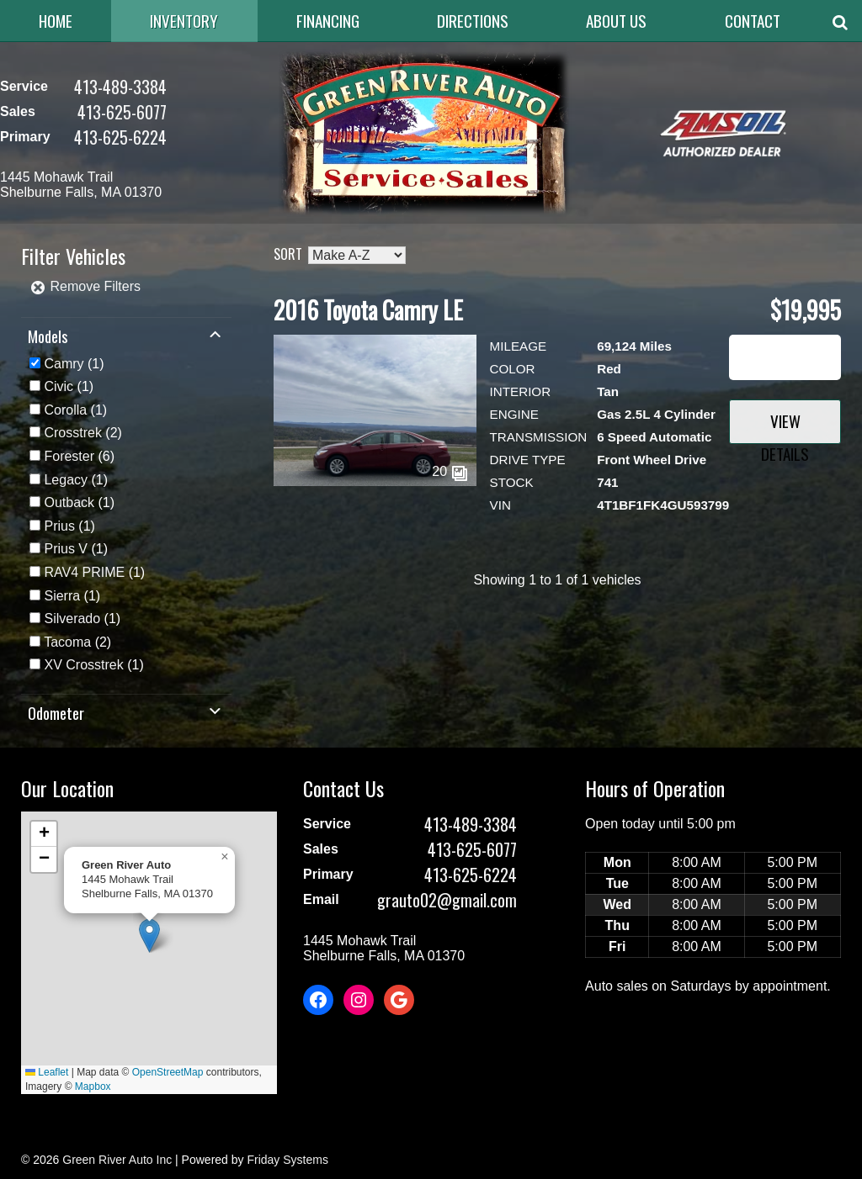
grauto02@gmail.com (447, 899)
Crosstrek (72, 433)
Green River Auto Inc (117, 1159)
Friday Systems (287, 1159)
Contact (752, 20)
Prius (59, 526)
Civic (58, 386)
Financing (327, 20)
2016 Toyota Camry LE (368, 310)
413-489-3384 (120, 86)
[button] (149, 935)
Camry (63, 364)
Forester (69, 456)
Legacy (66, 480)
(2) (82, 433)
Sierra (62, 596)
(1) (74, 364)
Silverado (72, 618)
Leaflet (46, 1072)
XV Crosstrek (83, 665)
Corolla (65, 410)
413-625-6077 (122, 111)
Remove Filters (85, 286)
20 (449, 471)
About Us (616, 20)
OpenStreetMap (168, 1072)
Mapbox (93, 1086)
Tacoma (67, 642)
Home (55, 20)
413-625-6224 (120, 137)
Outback (69, 502)
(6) (79, 456)
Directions (472, 20)
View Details (785, 426)
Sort (288, 254)
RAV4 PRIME (84, 572)
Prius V (66, 549)
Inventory (184, 20)
